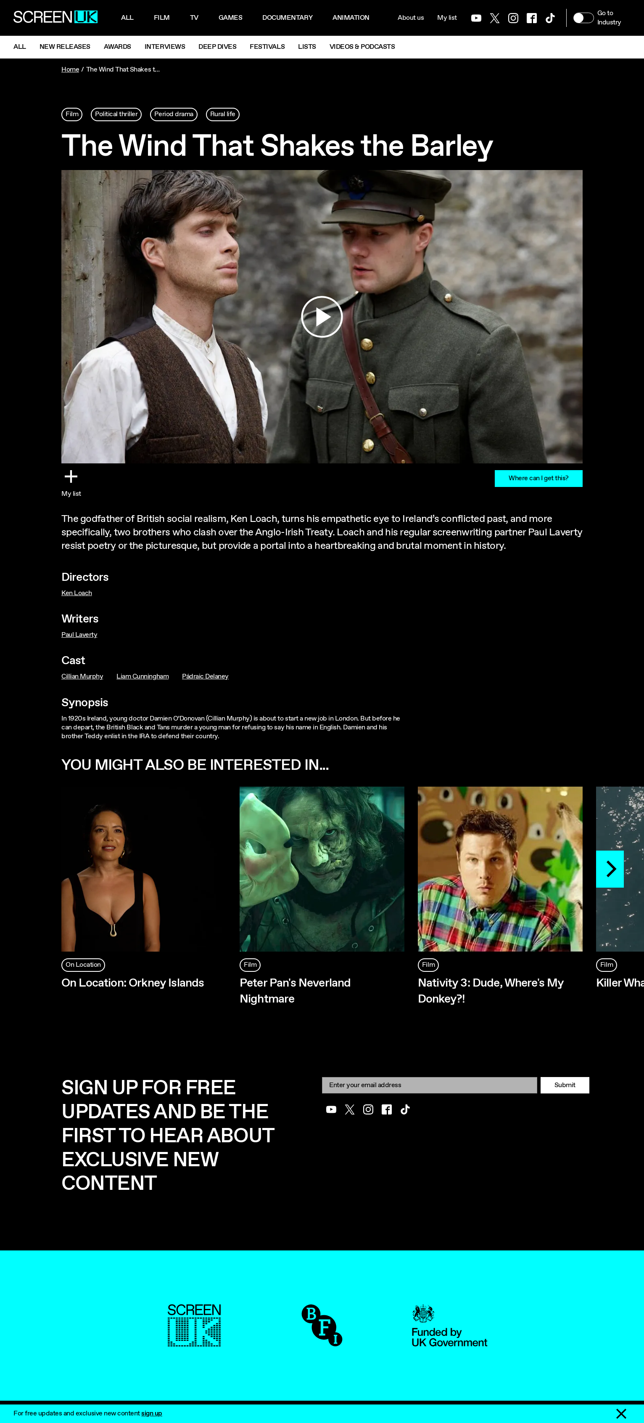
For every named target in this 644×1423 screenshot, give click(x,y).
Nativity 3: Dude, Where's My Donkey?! (490, 991)
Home (70, 69)
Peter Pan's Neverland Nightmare (295, 991)
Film (162, 17)
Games (231, 17)
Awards (117, 47)
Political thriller (116, 114)
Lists (307, 47)
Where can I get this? (539, 478)
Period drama (173, 114)
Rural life (222, 114)
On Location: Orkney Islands (132, 983)
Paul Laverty (79, 634)
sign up (151, 1413)
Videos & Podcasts (362, 47)
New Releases (65, 47)
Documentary (287, 17)
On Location (83, 964)
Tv (194, 17)
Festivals (267, 47)
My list (447, 17)
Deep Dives (217, 47)
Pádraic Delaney (205, 676)
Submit (564, 1085)
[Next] (610, 869)
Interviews (165, 47)
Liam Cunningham (142, 676)
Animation (351, 17)
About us (411, 17)
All (127, 17)
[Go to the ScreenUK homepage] (55, 18)
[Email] (429, 1085)
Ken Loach (76, 593)
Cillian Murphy (82, 676)
